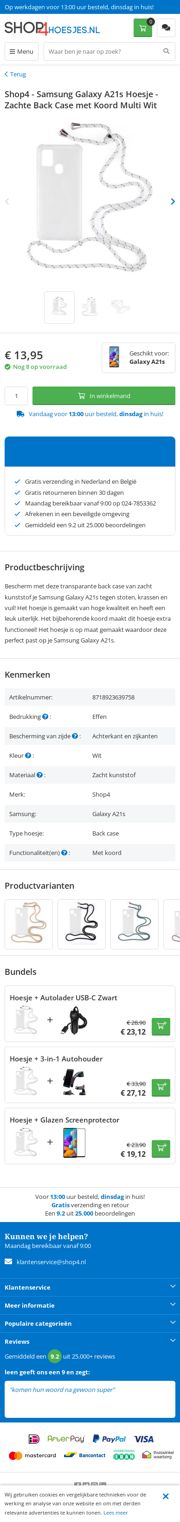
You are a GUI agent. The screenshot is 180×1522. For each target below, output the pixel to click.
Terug (18, 74)
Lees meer (115, 1512)
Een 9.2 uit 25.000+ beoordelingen (51, 7)
